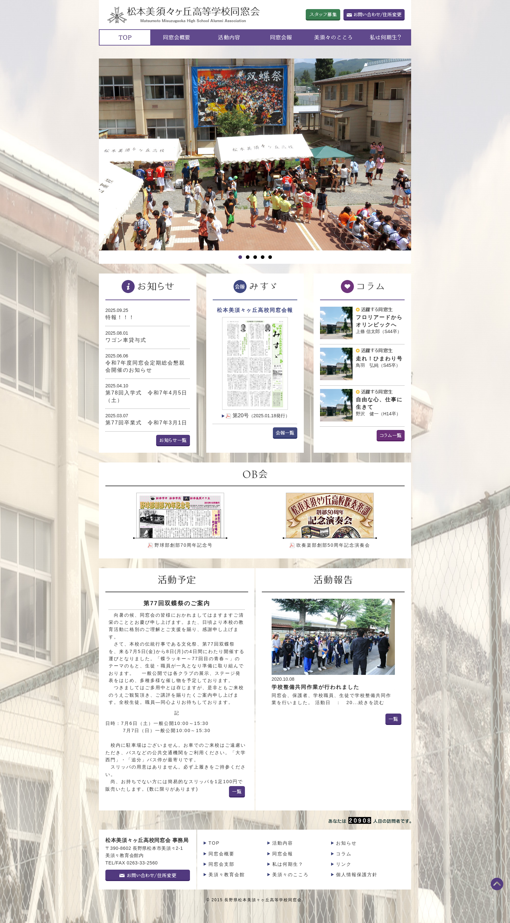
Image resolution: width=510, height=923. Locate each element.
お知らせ (346, 843)
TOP (214, 843)
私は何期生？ (287, 864)
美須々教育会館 (226, 874)
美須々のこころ (290, 874)
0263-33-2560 (142, 862)
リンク (344, 864)
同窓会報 (282, 853)
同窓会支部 (221, 864)
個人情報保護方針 (357, 874)
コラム (344, 853)
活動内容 (282, 843)
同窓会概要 (221, 853)
